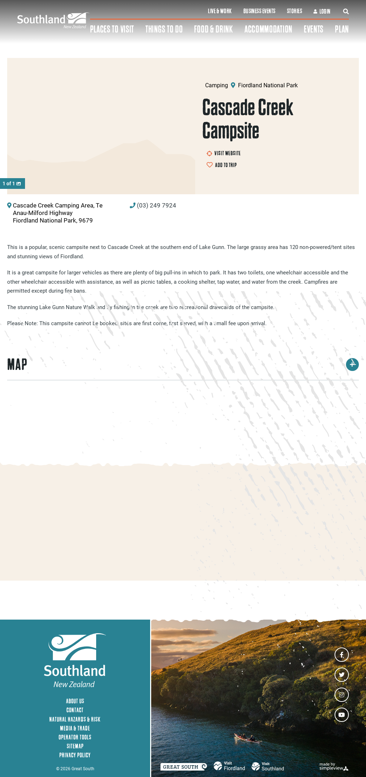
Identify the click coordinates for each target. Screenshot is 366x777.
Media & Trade (75, 728)
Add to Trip (226, 164)
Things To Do (164, 29)
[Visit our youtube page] (341, 714)
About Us (75, 701)
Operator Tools (75, 737)
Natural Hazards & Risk (75, 719)
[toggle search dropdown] (346, 11)
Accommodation (268, 29)
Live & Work (220, 11)
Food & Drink (213, 29)
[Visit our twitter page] (342, 674)
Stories (294, 11)
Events (313, 29)
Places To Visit (112, 29)
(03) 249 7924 (156, 208)
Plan (342, 29)
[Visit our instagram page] (341, 694)
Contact (75, 710)
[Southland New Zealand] (53, 21)
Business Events (259, 11)
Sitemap (75, 746)
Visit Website (224, 153)
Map (183, 367)
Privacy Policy (75, 755)
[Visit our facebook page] (341, 654)
